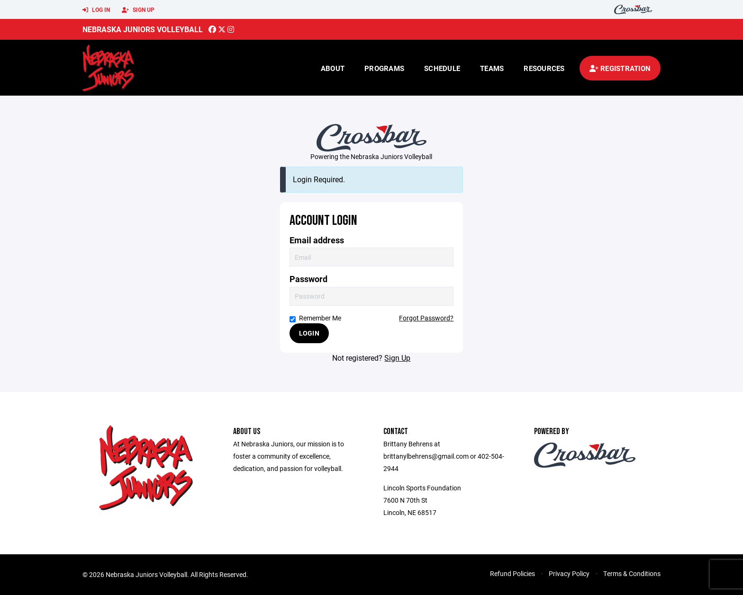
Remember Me (315, 317)
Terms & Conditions (632, 573)
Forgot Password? (426, 317)
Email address (317, 240)
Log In (96, 10)
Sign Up (138, 10)
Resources (544, 68)
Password (308, 279)
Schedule (442, 68)
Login (309, 333)
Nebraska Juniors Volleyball (142, 29)
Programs (384, 68)
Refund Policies (512, 573)
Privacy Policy (569, 573)
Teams (492, 68)
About (332, 68)
